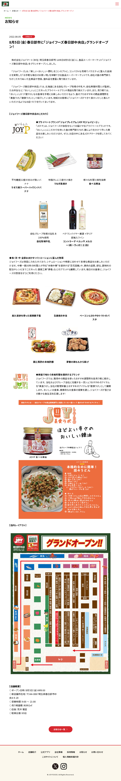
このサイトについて (50, 756)
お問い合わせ (97, 752)
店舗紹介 (32, 752)
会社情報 (59, 752)
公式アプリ (45, 752)
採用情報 (71, 752)
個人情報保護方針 (71, 756)
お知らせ (15, 11)
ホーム (6, 11)
